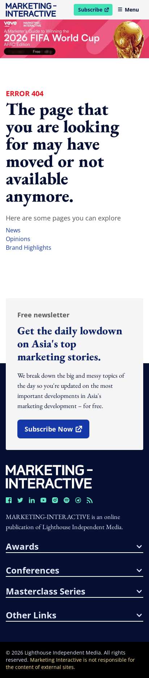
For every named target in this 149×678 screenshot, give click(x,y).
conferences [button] (74, 570)
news (13, 230)
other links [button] (74, 615)
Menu (128, 9)
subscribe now (56, 431)
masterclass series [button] (74, 591)
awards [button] (74, 546)
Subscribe (95, 11)
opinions (18, 239)
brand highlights (28, 248)
